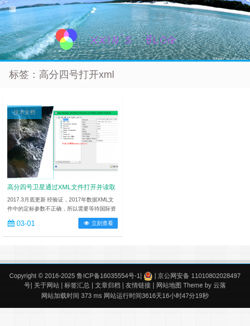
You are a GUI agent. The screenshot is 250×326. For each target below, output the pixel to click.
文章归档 (107, 285)
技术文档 (24, 112)
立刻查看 (98, 223)
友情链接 (138, 285)
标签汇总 (77, 285)
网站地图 (169, 285)
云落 (219, 285)
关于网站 (46, 285)
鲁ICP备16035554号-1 (108, 275)
